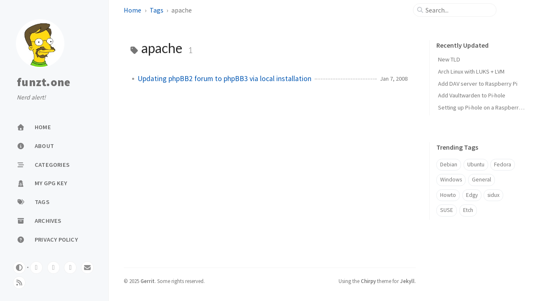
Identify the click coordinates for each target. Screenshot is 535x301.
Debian (448, 164)
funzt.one (43, 82)
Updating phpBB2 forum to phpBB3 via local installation (224, 78)
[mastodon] (70, 267)
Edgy (472, 195)
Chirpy (368, 281)
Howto (448, 195)
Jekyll (407, 281)
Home (132, 10)
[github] (53, 267)
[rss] (19, 282)
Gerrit (147, 281)
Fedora (502, 164)
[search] (458, 10)
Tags (156, 10)
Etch (468, 210)
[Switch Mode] (19, 267)
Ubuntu (475, 164)
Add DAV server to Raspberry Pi (477, 83)
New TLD (449, 59)
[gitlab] (36, 267)
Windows (451, 179)
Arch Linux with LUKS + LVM (471, 71)
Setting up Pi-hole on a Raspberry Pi (482, 107)
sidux (493, 195)
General (481, 179)
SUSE (446, 210)
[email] (87, 267)
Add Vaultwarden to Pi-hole (471, 95)
